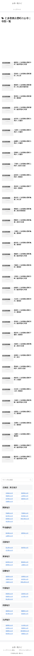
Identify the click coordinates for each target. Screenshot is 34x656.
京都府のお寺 (9, 579)
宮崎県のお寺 (24, 628)
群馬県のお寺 (9, 518)
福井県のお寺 (24, 547)
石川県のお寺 (9, 550)
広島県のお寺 (24, 593)
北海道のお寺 (9, 493)
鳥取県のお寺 (9, 593)
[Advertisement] (17, 41)
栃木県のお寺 (9, 516)
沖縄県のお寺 (24, 633)
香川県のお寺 (9, 613)
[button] (30, 480)
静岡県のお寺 (9, 565)
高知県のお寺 (24, 613)
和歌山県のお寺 (25, 582)
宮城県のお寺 (9, 501)
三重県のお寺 (24, 565)
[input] (17, 480)
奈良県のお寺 (24, 579)
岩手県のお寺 (9, 498)
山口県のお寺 (24, 596)
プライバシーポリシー (25, 650)
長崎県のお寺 (9, 631)
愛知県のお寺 (24, 562)
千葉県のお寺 (24, 513)
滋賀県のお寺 (9, 576)
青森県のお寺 (9, 496)
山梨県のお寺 (9, 536)
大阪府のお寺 (9, 582)
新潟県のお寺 (9, 533)
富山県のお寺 (9, 547)
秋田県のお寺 (24, 493)
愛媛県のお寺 (24, 611)
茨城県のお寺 (9, 513)
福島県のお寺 (24, 498)
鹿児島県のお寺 (25, 631)
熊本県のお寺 (9, 633)
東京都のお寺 (24, 516)
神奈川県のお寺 (25, 518)
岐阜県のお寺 (9, 562)
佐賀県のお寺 (9, 628)
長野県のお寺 (24, 533)
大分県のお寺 (24, 625)
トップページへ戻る (9, 650)
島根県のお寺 (9, 596)
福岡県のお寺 (9, 625)
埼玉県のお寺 (9, 521)
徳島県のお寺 (9, 611)
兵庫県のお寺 (24, 576)
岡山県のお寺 (9, 599)
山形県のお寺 (24, 496)
